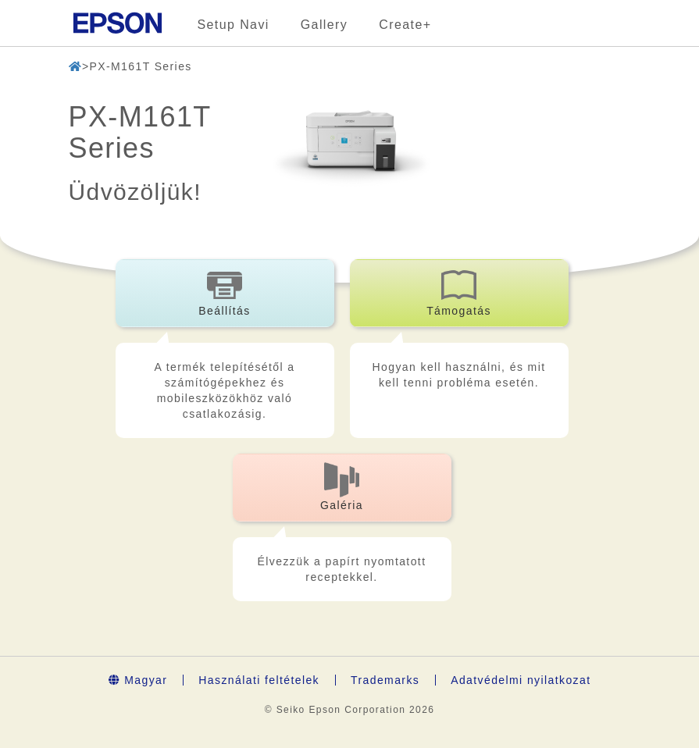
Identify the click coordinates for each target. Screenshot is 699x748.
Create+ (405, 24)
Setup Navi (233, 24)
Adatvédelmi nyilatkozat (520, 680)
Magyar (138, 680)
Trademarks (385, 680)
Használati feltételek (258, 680)
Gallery (324, 24)
